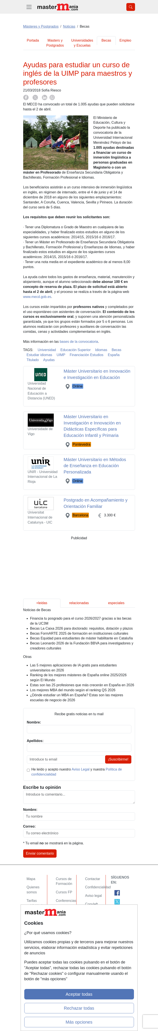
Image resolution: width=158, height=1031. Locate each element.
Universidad (47, 350)
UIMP (61, 355)
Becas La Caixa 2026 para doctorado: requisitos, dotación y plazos (81, 628)
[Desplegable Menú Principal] (29, 7)
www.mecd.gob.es (37, 297)
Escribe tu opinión (42, 787)
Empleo (125, 40)
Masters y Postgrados (55, 43)
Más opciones (79, 1022)
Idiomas (101, 350)
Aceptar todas (79, 994)
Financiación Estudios (86, 355)
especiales (116, 603)
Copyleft (91, 904)
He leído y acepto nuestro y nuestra (76, 771)
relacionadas (79, 603)
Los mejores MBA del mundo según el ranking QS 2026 (73, 690)
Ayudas (49, 360)
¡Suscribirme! (118, 759)
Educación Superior (75, 350)
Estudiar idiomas (39, 355)
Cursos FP (64, 892)
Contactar (92, 879)
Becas (106, 40)
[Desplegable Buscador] (130, 7)
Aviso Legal (80, 769)
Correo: (29, 826)
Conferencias (66, 901)
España (114, 355)
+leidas (41, 603)
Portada (33, 40)
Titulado (33, 360)
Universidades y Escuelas (82, 43)
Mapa (31, 879)
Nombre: (30, 809)
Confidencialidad (98, 887)
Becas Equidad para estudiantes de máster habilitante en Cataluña (81, 638)
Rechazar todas (79, 1008)
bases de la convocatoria (79, 341)
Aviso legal (93, 895)
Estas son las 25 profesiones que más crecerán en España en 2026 (82, 685)
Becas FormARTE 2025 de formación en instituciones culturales (79, 633)
